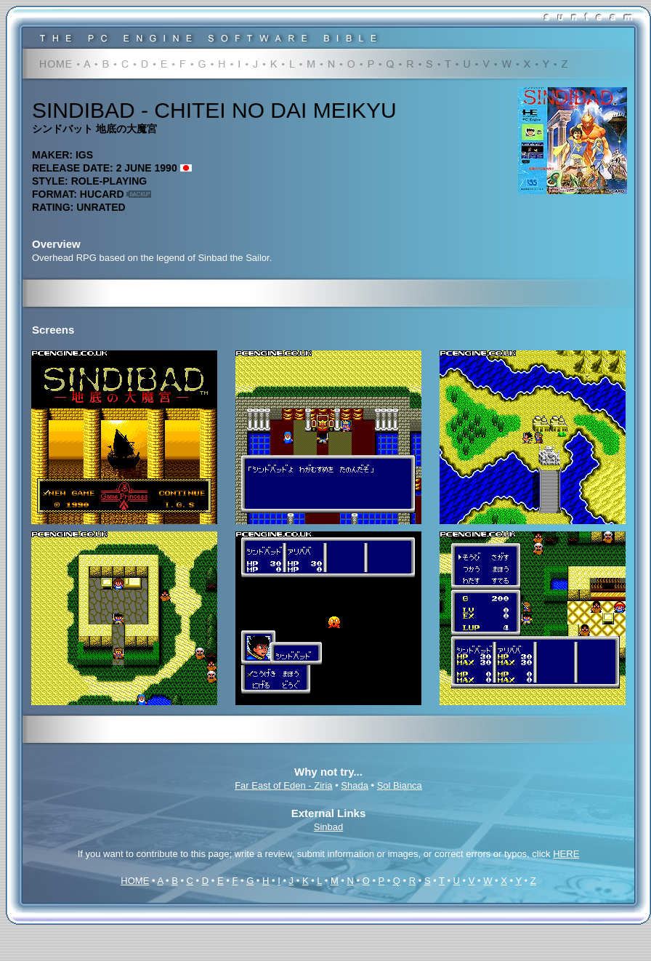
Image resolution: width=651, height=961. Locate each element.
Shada (354, 785)
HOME (135, 880)
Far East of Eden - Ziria (283, 785)
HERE (566, 853)
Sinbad (328, 826)
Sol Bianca (399, 785)
